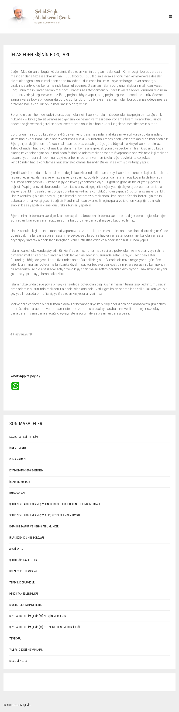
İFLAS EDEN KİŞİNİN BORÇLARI (26, 537)
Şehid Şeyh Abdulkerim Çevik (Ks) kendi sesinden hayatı (44, 515)
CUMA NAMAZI (17, 459)
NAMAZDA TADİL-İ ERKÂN (23, 437)
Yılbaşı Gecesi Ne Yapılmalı (26, 649)
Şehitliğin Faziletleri (23, 560)
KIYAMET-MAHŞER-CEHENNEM (26, 470)
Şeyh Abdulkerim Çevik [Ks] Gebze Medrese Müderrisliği (44, 627)
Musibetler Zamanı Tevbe (25, 604)
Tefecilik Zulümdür (21, 582)
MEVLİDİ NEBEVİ (18, 660)
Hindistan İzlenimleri (23, 593)
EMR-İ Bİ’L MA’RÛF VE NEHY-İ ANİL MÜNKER (34, 526)
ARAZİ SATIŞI (16, 548)
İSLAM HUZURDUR (19, 481)
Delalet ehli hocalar (23, 571)
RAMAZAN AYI (17, 493)
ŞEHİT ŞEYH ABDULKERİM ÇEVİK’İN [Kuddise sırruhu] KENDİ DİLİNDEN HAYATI (54, 504)
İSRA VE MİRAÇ (17, 448)
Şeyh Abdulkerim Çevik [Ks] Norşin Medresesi (37, 616)
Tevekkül (15, 638)
